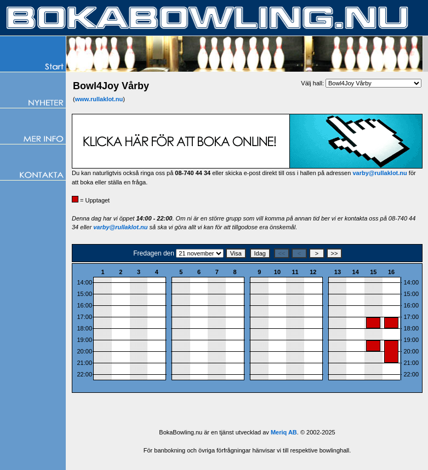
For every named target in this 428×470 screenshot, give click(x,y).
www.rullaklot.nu (99, 99)
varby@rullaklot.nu (379, 173)
